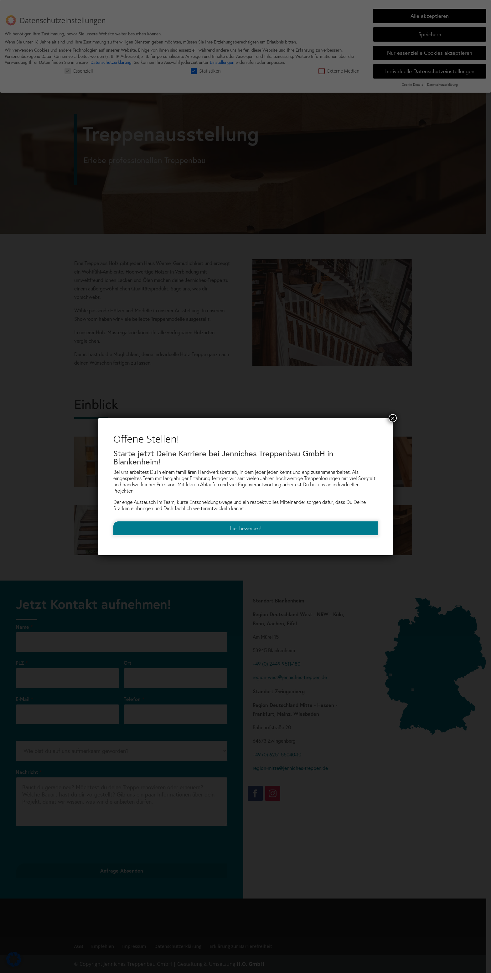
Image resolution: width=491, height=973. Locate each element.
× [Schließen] (392, 418)
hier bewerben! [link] (245, 528)
